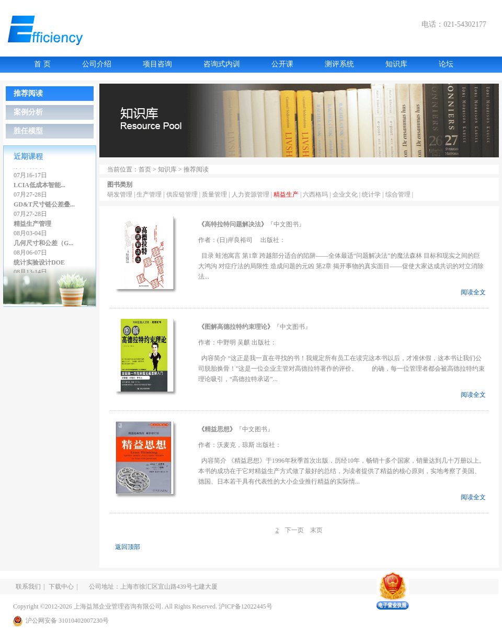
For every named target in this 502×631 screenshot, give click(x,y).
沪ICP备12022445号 (245, 606)
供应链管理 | (184, 194)
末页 (316, 530)
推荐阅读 (28, 93)
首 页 (42, 64)
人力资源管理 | (252, 194)
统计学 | (373, 194)
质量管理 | (216, 194)
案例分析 (28, 112)
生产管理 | (151, 194)
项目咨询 (157, 64)
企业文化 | (347, 194)
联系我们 (28, 586)
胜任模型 (28, 131)
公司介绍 (96, 64)
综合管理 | (399, 194)
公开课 (282, 64)
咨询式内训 (221, 64)
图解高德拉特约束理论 (235, 326)
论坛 (446, 64)
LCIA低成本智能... (39, 187)
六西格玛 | (317, 194)
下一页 (294, 530)
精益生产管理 (32, 226)
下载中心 (61, 586)
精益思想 (217, 429)
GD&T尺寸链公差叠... (44, 206)
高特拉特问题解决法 (232, 224)
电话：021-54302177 (453, 24)
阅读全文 (473, 292)
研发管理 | (121, 194)
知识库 (396, 64)
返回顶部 (127, 546)
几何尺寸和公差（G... (43, 245)
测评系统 (339, 64)
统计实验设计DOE (39, 264)
